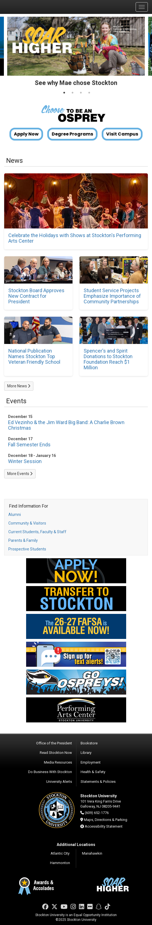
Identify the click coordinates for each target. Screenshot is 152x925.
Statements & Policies (98, 781)
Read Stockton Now (56, 753)
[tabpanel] (76, 54)
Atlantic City (60, 853)
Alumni (14, 514)
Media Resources (58, 762)
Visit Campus (122, 134)
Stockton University (30, 7)
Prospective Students (27, 549)
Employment (91, 762)
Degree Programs (72, 134)
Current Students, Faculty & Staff (37, 532)
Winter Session (25, 461)
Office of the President (54, 743)
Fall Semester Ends (29, 444)
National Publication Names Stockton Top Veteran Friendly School (34, 356)
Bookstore (89, 743)
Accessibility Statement (104, 826)
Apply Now (26, 134)
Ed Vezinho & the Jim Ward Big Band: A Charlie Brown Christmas (66, 425)
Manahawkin (92, 853)
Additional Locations (76, 844)
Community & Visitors (27, 523)
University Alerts (59, 781)
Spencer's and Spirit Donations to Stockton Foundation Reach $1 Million (108, 359)
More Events (20, 473)
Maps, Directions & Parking (105, 820)
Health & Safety (93, 772)
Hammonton (60, 863)
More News (18, 386)
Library (86, 753)
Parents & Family (23, 540)
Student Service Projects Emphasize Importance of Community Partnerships (112, 296)
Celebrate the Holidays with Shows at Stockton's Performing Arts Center (74, 238)
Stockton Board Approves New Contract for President (36, 296)
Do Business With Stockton (50, 772)
